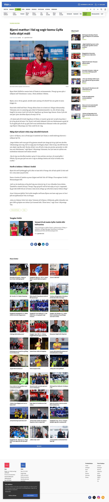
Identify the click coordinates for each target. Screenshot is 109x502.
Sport (86, 469)
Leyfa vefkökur (30, 495)
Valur (24, 210)
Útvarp (86, 477)
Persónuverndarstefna (10, 474)
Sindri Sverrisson (14, 37)
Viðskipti (87, 467)
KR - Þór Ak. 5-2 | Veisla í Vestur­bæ (18, 296)
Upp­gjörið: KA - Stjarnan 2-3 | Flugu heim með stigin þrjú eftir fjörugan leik (19, 441)
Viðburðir (99, 471)
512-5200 (25, 471)
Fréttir (86, 465)
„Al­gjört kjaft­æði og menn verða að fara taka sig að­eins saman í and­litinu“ (90, 46)
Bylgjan (99, 475)
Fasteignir (99, 467)
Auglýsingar (23, 473)
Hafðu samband (24, 475)
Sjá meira (39, 446)
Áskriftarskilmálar (25, 479)
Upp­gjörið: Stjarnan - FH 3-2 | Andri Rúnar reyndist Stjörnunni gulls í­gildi (39, 279)
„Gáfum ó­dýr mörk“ (35, 439)
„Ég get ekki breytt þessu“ (16, 368)
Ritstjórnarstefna (25, 477)
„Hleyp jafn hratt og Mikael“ (57, 368)
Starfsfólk (23, 481)
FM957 (99, 477)
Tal (98, 481)
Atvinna (99, 469)
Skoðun (87, 473)
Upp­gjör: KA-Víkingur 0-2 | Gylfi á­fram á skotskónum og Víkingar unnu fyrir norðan (58, 315)
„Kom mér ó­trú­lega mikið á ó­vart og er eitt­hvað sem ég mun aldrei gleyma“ (90, 80)
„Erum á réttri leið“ (54, 277)
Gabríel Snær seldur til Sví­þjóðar (38, 351)
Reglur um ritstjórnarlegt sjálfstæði (10, 472)
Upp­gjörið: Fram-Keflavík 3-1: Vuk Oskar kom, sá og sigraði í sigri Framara (38, 315)
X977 (98, 479)
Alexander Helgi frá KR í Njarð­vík (58, 334)
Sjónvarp (87, 475)
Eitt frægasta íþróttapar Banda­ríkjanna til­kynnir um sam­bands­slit (90, 36)
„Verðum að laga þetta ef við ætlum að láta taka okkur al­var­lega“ (90, 115)
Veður (98, 473)
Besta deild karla (15, 210)
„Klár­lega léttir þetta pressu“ (17, 334)
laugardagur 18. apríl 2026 (87, 4)
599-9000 (9, 480)
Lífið (86, 471)
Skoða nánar (8, 491)
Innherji (99, 465)
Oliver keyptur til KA (35, 368)
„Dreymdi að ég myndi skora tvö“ (18, 420)
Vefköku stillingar (12, 495)
